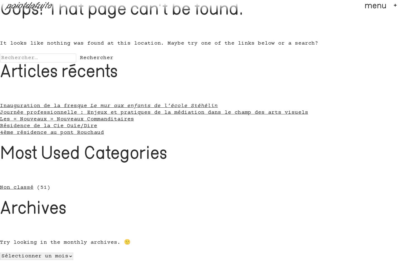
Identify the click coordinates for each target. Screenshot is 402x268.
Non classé (17, 188)
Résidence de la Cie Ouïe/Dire (48, 126)
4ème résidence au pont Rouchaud (52, 133)
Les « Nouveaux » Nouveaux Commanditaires (67, 119)
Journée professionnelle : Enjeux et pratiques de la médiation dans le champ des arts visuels (154, 113)
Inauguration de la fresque (109, 106)
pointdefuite (29, 6)
